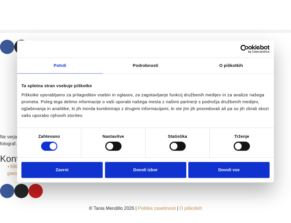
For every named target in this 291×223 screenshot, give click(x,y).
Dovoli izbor (145, 169)
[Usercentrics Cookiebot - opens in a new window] (245, 49)
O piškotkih (190, 208)
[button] (145, 31)
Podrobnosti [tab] (145, 65)
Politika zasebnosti (157, 208)
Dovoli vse (229, 169)
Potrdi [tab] (60, 65)
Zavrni (62, 169)
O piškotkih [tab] (231, 65)
